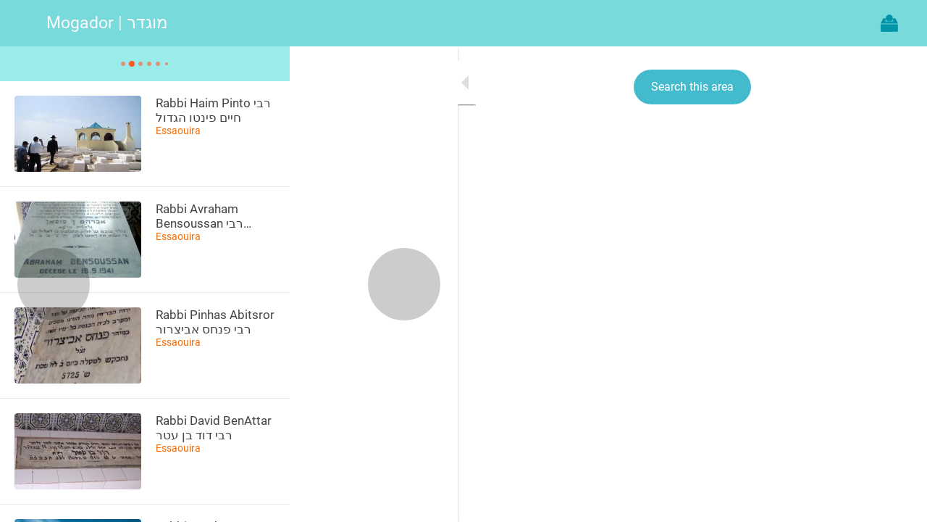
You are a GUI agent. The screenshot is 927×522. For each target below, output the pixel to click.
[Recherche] (851, 23)
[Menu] (23, 23)
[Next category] (236, 284)
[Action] (889, 23)
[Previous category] (53, 284)
